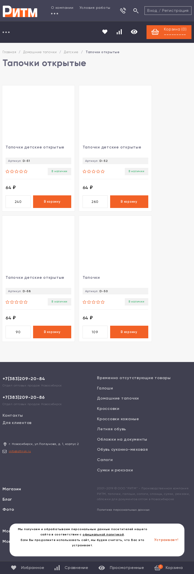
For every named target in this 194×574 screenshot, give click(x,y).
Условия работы (95, 8)
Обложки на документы (122, 443)
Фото (8, 513)
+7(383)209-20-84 (24, 383)
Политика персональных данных (123, 514)
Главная (9, 52)
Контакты (13, 419)
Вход (152, 10)
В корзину (44, 203)
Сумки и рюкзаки (115, 474)
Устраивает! (166, 540)
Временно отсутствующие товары (134, 382)
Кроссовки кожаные (118, 422)
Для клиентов (17, 427)
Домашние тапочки (40, 52)
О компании (62, 8)
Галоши (105, 392)
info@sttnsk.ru (20, 455)
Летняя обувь (111, 433)
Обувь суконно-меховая (122, 453)
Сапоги (105, 464)
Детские (71, 52)
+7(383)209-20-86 (24, 401)
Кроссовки (108, 412)
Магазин (12, 493)
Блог (7, 503)
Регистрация (175, 10)
